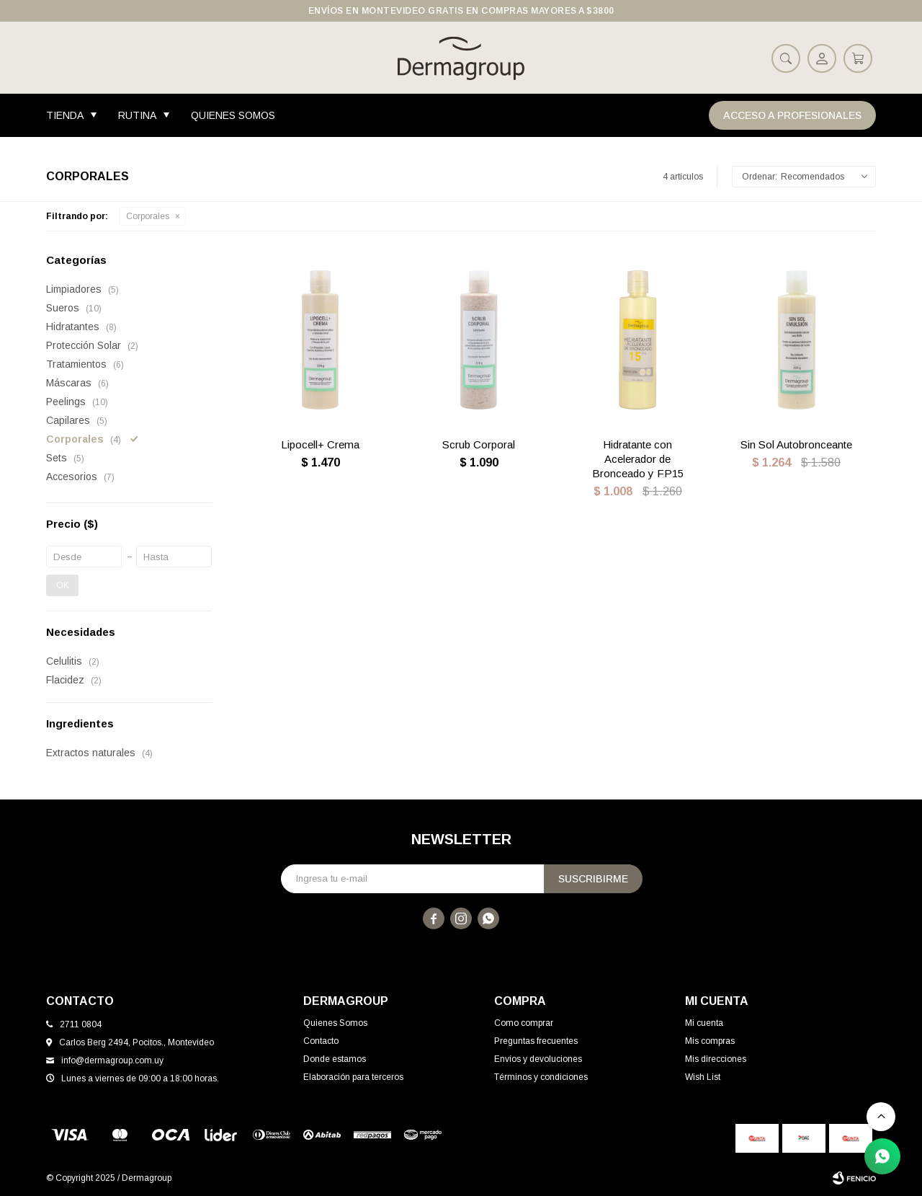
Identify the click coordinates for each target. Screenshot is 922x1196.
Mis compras (710, 1041)
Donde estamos (334, 1059)
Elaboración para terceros (353, 1077)
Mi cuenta (704, 1023)
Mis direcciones (715, 1059)
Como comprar (523, 1023)
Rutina (137, 115)
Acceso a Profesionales (792, 115)
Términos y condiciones (541, 1077)
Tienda (65, 115)
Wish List (702, 1077)
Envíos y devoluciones (538, 1059)
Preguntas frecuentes (536, 1041)
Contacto (321, 1041)
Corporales (147, 216)
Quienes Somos (233, 115)
